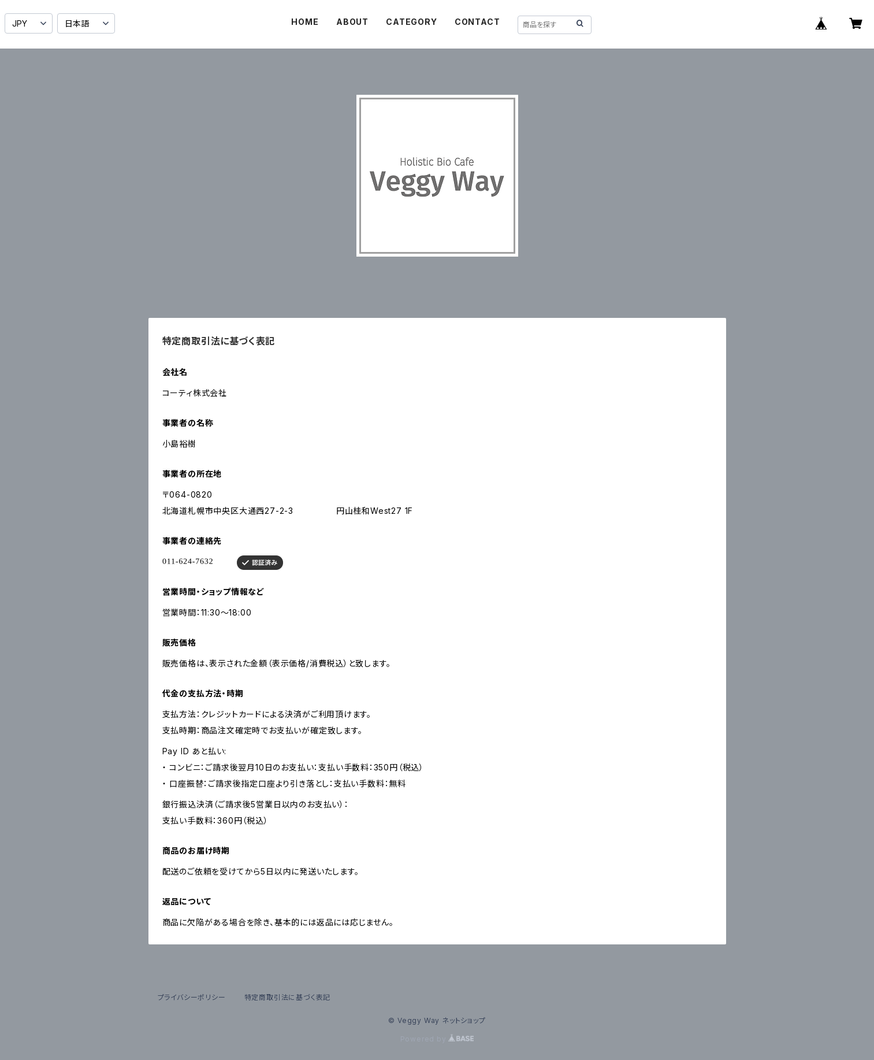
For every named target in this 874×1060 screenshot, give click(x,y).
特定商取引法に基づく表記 (287, 997)
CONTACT (477, 22)
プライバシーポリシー (192, 997)
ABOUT (352, 22)
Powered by (437, 1039)
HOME (304, 22)
